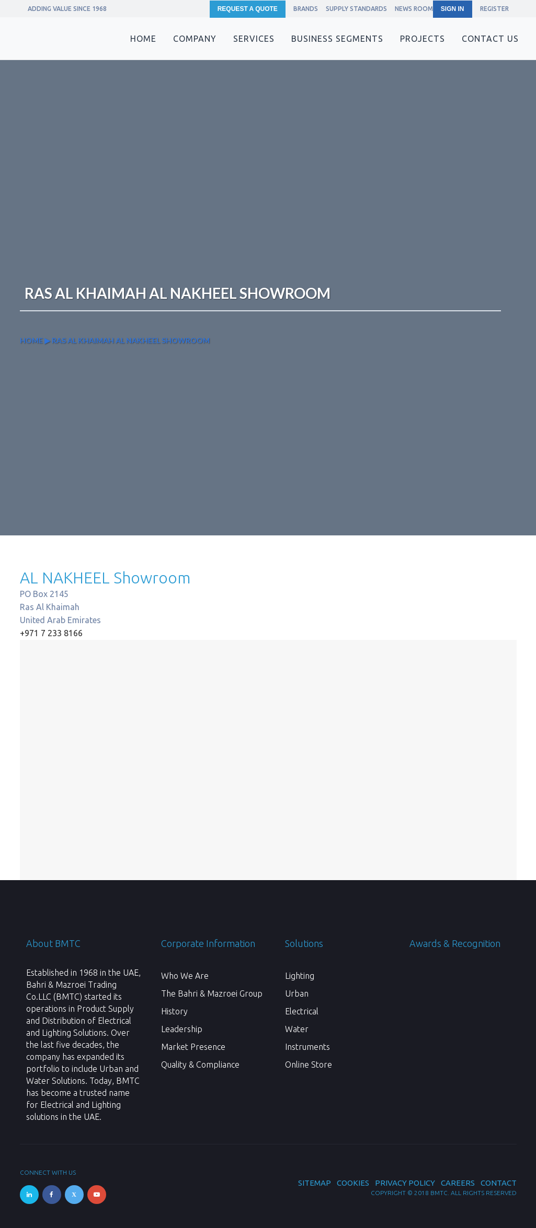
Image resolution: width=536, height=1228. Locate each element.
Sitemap (314, 1182)
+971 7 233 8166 (51, 633)
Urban (297, 993)
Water (297, 1029)
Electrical (301, 1011)
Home (31, 340)
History (174, 1011)
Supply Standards (356, 8)
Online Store (308, 1064)
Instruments (307, 1046)
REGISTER (494, 8)
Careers (458, 1182)
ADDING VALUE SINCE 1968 (67, 8)
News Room (414, 8)
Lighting (299, 975)
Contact (499, 1182)
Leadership (181, 1029)
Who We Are (185, 975)
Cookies (353, 1182)
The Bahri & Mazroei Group (212, 993)
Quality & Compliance (200, 1064)
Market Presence (193, 1046)
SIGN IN (452, 9)
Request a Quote (248, 9)
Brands (305, 8)
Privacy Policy (405, 1182)
